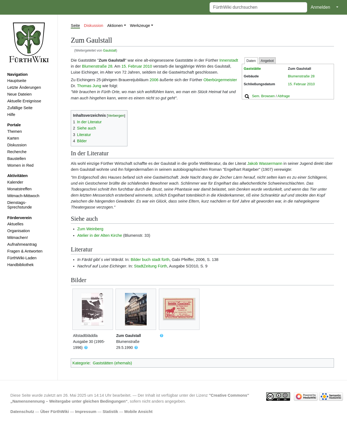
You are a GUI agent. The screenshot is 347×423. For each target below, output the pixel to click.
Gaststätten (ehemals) (112, 363)
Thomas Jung (89, 86)
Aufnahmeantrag (22, 244)
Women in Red (20, 165)
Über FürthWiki (54, 411)
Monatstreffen (19, 189)
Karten (13, 138)
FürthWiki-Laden (22, 258)
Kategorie (80, 363)
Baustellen (16, 158)
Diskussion (17, 145)
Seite (75, 25)
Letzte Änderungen (24, 87)
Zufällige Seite (20, 108)
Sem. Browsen (263, 96)
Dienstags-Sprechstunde (19, 205)
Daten (251, 61)
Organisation (18, 231)
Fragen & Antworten (25, 251)
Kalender (15, 182)
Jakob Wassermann (264, 163)
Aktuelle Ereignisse (24, 101)
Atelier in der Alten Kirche (99, 235)
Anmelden (320, 7)
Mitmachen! (17, 237)
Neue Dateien (19, 94)
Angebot (267, 61)
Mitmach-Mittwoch (23, 196)
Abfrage (284, 96)
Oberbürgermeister (220, 80)
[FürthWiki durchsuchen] (258, 7)
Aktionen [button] (115, 25)
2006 (154, 80)
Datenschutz (22, 411)
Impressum (86, 411)
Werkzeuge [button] (140, 25)
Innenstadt (228, 60)
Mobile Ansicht (138, 411)
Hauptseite (16, 80)
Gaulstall (109, 50)
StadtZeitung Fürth (150, 266)
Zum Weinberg (90, 229)
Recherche (17, 152)
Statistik (110, 411)
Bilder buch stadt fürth (150, 259)
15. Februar (297, 84)
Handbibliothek (20, 265)
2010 (311, 84)
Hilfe (11, 114)
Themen (14, 131)
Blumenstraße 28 (301, 76)
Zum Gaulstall (128, 335)
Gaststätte (252, 69)
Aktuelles (15, 224)
